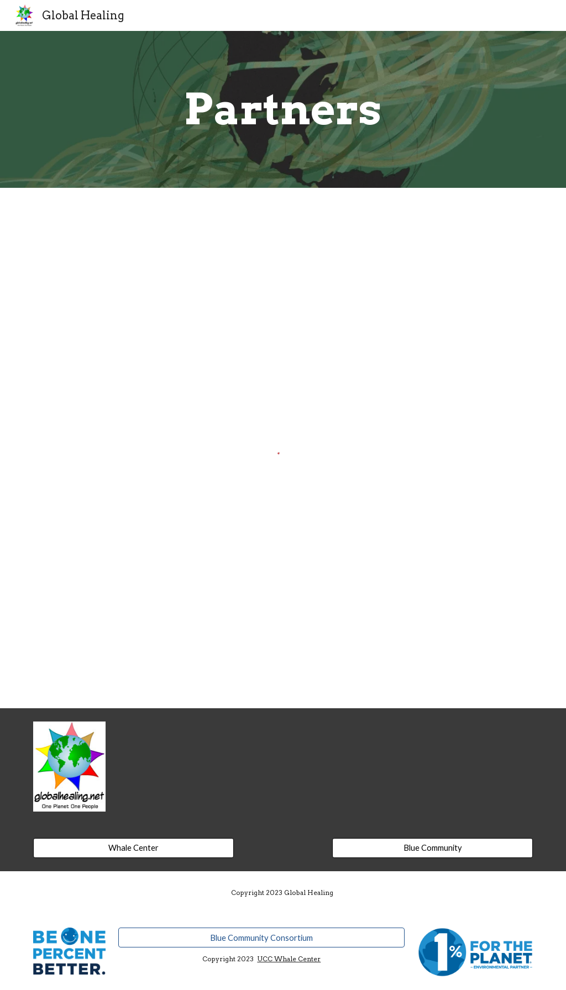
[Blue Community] (432, 848)
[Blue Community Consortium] (261, 937)
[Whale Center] (133, 848)
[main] (282, 109)
